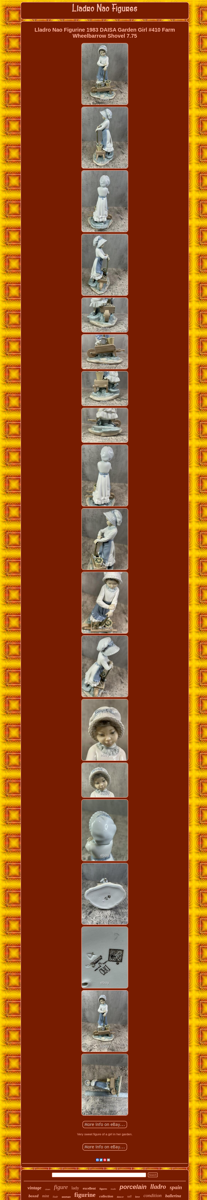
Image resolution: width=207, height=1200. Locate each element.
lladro (158, 1186)
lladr (55, 1196)
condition (152, 1195)
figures (103, 1189)
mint (45, 1196)
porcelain (133, 1186)
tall (129, 1196)
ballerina (173, 1196)
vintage (34, 1187)
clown (47, 1189)
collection (106, 1196)
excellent (89, 1188)
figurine (84, 1194)
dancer (120, 1196)
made (113, 1189)
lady (75, 1187)
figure (61, 1187)
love (137, 1196)
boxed (33, 1196)
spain (176, 1187)
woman (66, 1196)
